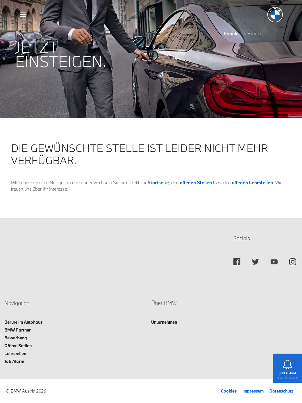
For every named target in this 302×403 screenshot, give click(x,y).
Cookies (229, 391)
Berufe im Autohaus (23, 322)
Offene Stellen (18, 345)
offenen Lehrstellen (252, 182)
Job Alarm (14, 361)
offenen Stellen (196, 182)
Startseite (158, 182)
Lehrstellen (15, 353)
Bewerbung (15, 338)
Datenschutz (281, 391)
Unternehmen (164, 322)
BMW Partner (17, 330)
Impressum (253, 391)
